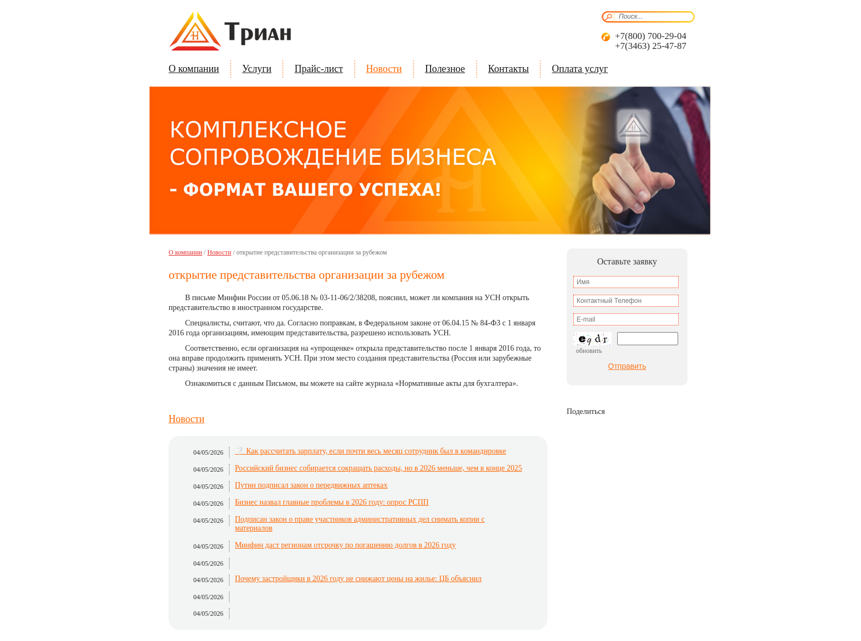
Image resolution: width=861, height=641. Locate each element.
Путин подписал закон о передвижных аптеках (311, 485)
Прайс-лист (318, 68)
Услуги (257, 68)
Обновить (589, 351)
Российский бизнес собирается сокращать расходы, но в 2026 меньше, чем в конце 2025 (378, 468)
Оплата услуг (580, 68)
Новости (384, 68)
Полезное (445, 68)
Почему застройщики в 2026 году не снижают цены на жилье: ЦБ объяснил (358, 578)
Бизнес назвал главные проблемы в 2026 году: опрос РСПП (332, 502)
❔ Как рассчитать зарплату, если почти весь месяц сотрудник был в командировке (370, 451)
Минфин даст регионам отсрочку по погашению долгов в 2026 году (345, 545)
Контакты (508, 68)
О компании (194, 68)
